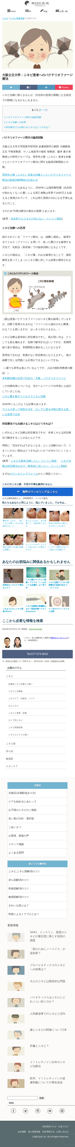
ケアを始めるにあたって (23, 801)
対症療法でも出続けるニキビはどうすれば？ (27, 127)
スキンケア (12, 766)
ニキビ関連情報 (15, 727)
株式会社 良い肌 (42, 1137)
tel (28, 10)
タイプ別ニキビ (15, 720)
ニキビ (9, 676)
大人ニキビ (13, 706)
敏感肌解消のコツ (19, 897)
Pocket (64, 87)
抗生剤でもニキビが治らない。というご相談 (36, 218)
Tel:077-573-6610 (37, 653)
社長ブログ (64, 1126)
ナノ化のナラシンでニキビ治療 (59, 608)
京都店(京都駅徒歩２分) (22, 793)
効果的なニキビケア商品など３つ (13, 585)
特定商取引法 (48, 1132)
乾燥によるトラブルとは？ (24, 914)
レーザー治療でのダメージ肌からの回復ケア (59, 547)
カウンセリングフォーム (24, 473)
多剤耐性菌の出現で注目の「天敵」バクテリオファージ (34, 378)
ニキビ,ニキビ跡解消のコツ (24, 871)
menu (11, 10)
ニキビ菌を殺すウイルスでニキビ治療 (24, 396)
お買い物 (62, 10)
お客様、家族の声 (19, 835)
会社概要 (22, 1132)
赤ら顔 (9, 751)
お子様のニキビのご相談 (23, 810)
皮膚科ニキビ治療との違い (20, 684)
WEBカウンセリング (59, 638)
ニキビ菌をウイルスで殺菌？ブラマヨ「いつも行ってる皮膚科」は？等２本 (36, 582)
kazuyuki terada (35, 629)
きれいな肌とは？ (19, 905)
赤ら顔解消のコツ (19, 880)
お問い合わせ (62, 1132)
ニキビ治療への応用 (15, 122)
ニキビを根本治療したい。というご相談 (34, 460)
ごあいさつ (15, 827)
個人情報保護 (34, 1132)
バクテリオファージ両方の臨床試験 (22, 117)
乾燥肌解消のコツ (19, 888)
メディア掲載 (16, 844)
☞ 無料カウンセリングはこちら (37, 491)
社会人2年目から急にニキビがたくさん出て (59, 523)
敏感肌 (9, 758)
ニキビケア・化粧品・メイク (21, 698)
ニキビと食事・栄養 (17, 713)
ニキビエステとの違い (18, 734)
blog (43, 10)
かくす (43, 110)
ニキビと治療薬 (15, 691)
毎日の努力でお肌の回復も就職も (13, 547)
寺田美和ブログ (49, 1126)
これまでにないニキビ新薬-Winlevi (13, 608)
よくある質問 (16, 852)
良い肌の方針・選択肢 (21, 818)
